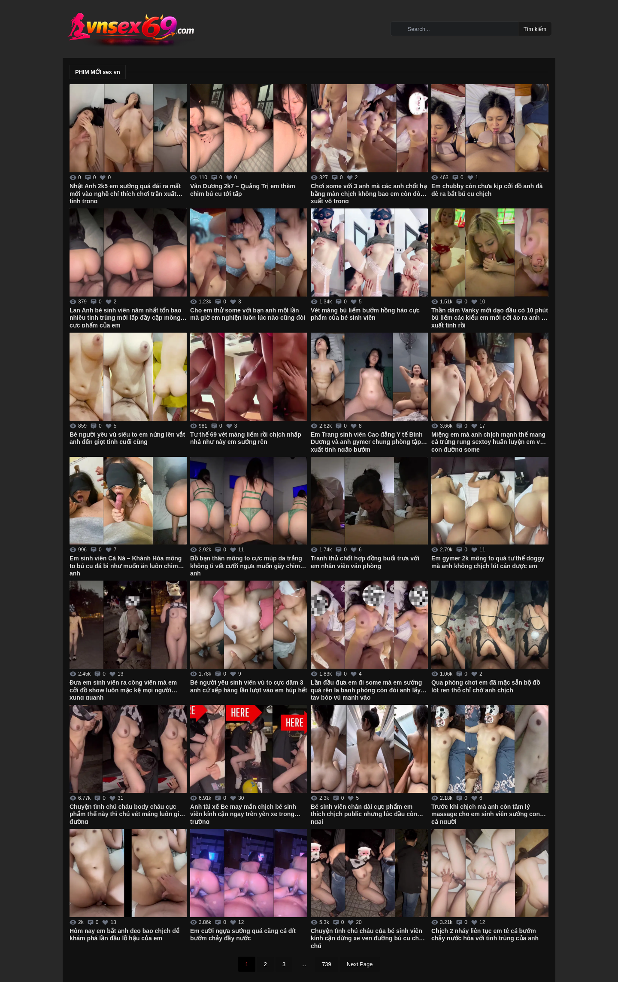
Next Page (360, 964)
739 (326, 964)
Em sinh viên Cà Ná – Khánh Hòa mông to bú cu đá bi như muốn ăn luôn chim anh (126, 565)
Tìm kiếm (535, 29)
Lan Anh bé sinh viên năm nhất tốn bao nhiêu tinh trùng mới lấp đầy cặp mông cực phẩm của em (126, 317)
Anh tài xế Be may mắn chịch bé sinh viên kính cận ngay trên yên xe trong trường (243, 813)
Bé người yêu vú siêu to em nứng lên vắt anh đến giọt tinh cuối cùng (127, 438)
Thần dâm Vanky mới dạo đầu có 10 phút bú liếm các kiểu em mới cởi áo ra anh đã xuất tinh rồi (489, 317)
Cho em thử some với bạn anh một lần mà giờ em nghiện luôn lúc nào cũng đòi (247, 314)
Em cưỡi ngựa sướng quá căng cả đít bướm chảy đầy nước (243, 934)
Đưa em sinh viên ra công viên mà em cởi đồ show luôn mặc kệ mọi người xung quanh (123, 689)
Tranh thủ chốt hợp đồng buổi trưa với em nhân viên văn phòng (365, 562)
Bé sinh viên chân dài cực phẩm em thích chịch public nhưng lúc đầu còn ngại (364, 813)
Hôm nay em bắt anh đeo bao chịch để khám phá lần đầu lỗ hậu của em (124, 934)
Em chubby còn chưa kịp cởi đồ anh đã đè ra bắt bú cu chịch (487, 190)
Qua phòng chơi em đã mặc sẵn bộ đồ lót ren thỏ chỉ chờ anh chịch (485, 686)
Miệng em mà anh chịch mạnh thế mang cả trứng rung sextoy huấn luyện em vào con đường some (489, 441)
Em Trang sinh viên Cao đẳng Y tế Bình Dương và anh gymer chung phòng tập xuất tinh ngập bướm (367, 441)
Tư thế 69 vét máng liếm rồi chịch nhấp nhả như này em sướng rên (245, 438)
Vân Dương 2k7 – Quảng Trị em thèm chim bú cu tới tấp (242, 190)
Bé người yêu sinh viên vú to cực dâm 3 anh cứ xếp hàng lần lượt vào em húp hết (248, 686)
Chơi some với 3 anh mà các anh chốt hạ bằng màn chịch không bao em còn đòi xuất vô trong (369, 193)
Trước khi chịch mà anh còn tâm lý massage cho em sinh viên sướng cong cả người (487, 813)
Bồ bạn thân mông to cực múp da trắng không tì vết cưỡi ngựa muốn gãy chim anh (246, 565)
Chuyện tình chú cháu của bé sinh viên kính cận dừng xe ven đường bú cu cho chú (367, 937)
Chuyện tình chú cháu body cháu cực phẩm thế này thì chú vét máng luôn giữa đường (128, 813)
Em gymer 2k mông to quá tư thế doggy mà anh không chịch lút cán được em (488, 562)
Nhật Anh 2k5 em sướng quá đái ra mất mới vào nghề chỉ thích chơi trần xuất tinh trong (125, 193)
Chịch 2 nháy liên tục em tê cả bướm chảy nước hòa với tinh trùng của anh (485, 934)
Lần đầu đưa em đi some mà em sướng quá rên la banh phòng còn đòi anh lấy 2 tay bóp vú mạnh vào (368, 689)
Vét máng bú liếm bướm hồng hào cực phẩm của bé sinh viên (365, 314)
